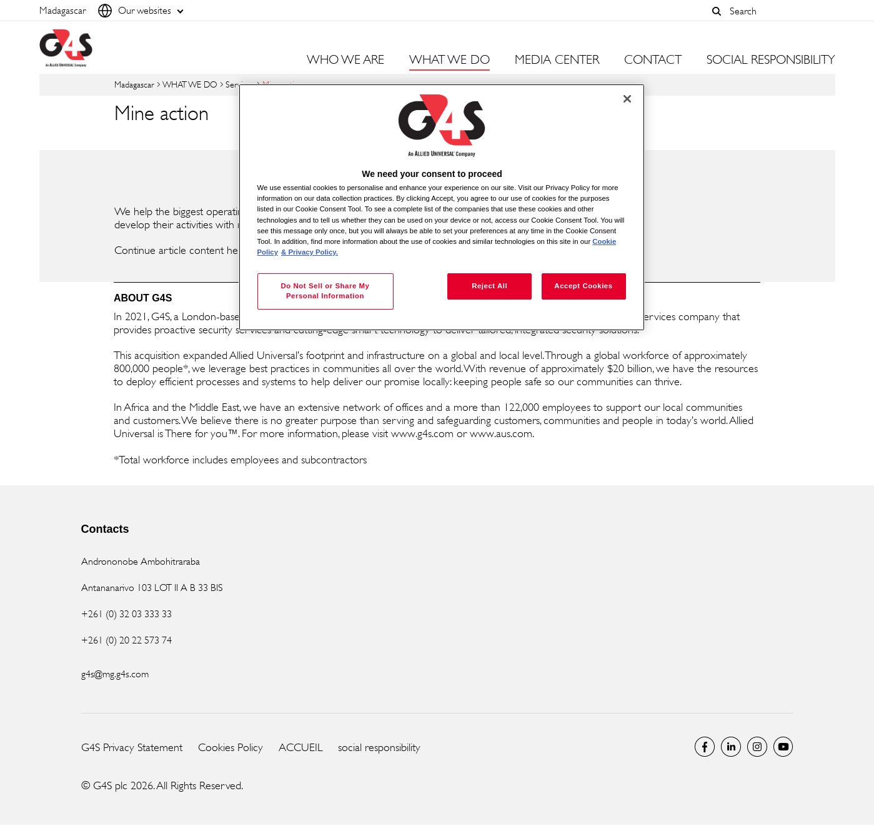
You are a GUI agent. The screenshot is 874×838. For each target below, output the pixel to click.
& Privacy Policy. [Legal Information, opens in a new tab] (309, 252)
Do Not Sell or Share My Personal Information (325, 291)
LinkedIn (731, 747)
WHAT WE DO (189, 84)
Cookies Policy (230, 747)
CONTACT (653, 60)
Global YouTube (783, 747)
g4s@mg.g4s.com (115, 674)
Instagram (757, 747)
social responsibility (379, 747)
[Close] (627, 99)
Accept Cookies (583, 286)
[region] (442, 207)
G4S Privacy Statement (131, 747)
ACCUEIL (300, 747)
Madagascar (134, 84)
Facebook (705, 747)
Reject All (489, 286)
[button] (717, 11)
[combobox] (779, 11)
